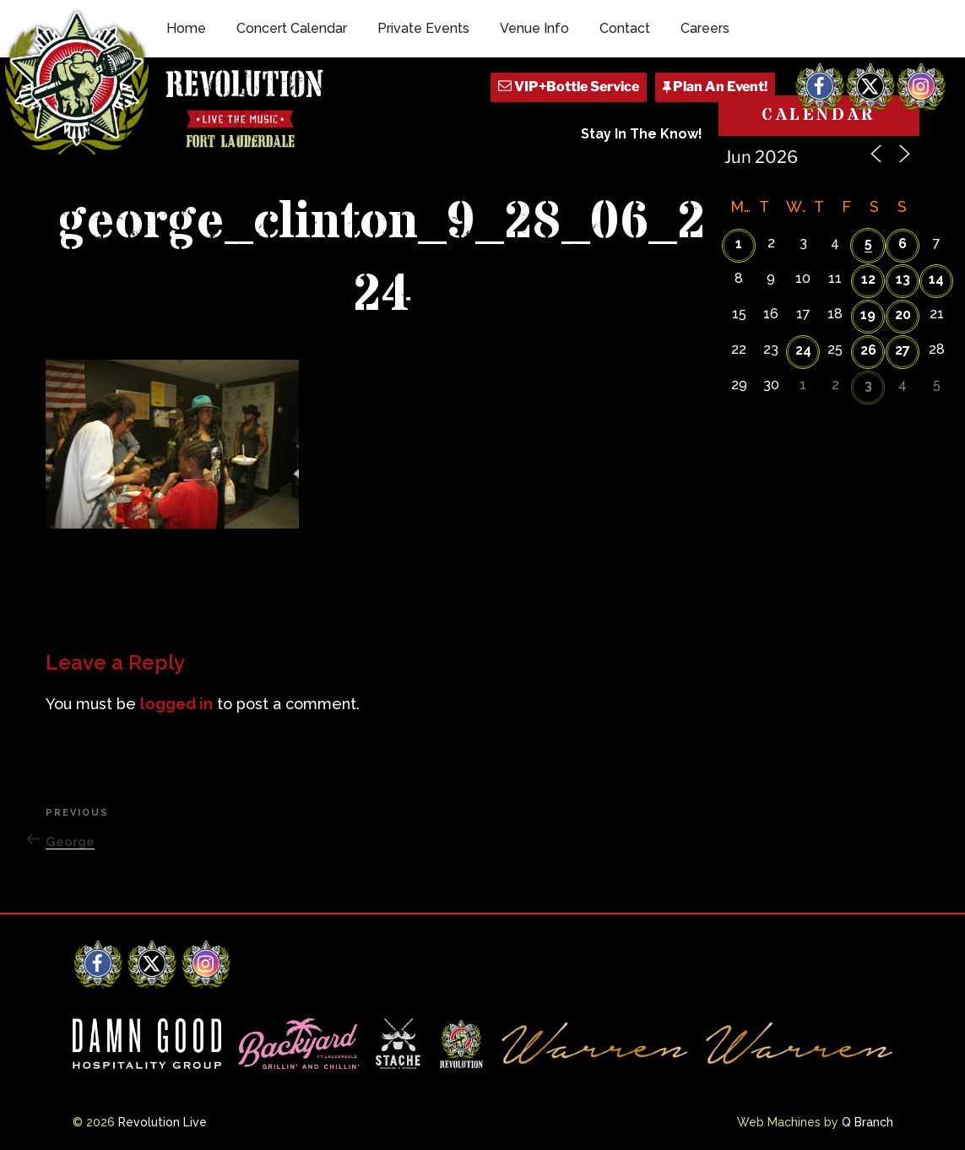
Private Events (423, 28)
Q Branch (867, 1122)
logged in (176, 704)
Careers (704, 28)
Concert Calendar (291, 28)
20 (903, 314)
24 (803, 350)
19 (868, 314)
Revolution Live (162, 1122)
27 (902, 350)
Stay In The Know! (641, 134)
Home (186, 28)
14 (936, 279)
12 (868, 279)
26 (868, 350)
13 (903, 279)
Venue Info (534, 28)
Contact (624, 28)
